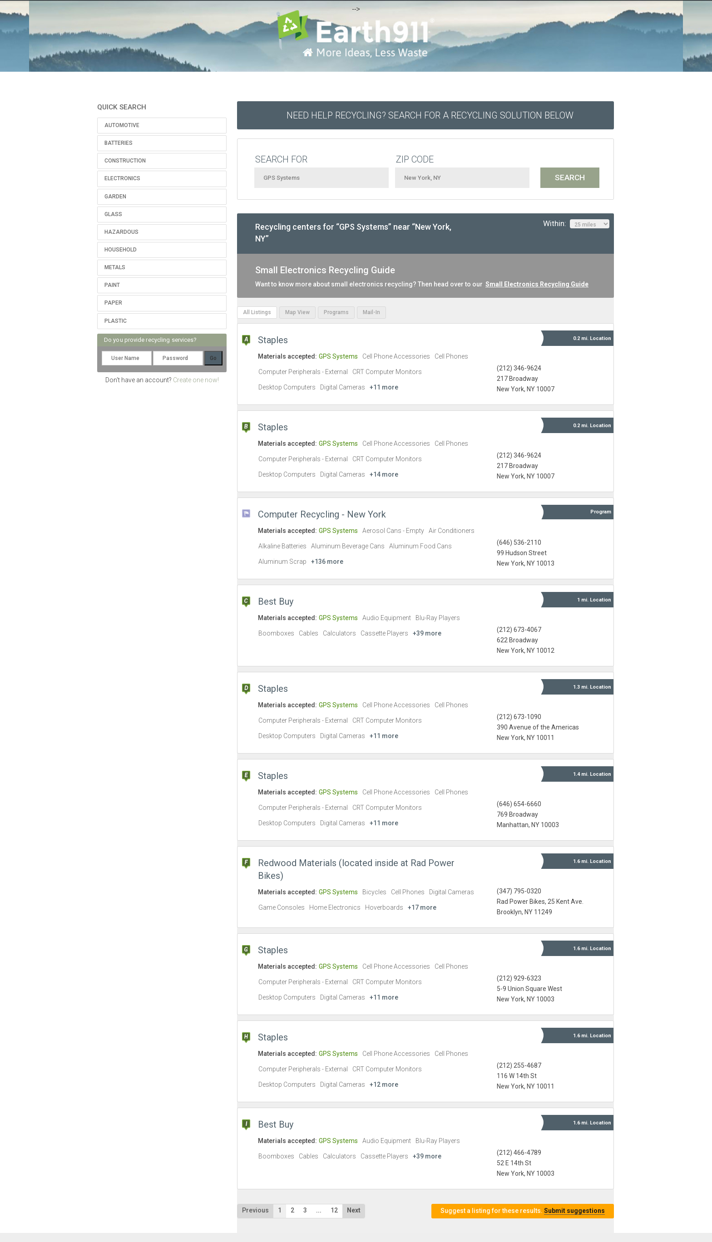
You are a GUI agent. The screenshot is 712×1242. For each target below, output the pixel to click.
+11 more (384, 387)
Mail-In (371, 312)
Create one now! (196, 380)
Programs (336, 312)
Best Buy (275, 601)
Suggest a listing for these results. (522, 1211)
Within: (576, 224)
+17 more (422, 907)
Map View (297, 312)
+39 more (427, 633)
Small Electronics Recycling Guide (536, 284)
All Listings (257, 312)
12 (334, 1210)
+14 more (384, 474)
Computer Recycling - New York (322, 514)
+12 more (384, 1084)
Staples (273, 340)
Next (354, 1210)
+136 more (327, 561)
